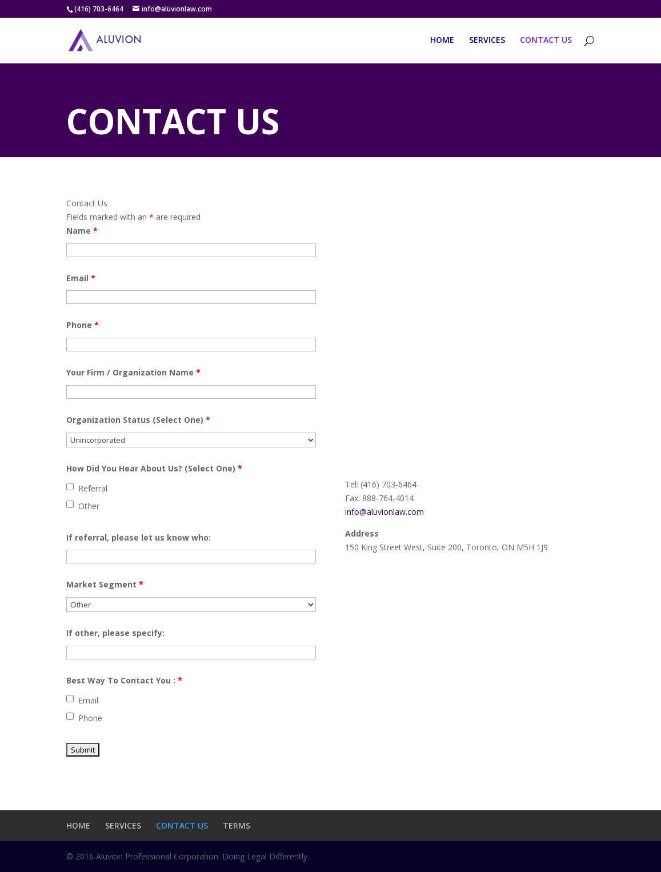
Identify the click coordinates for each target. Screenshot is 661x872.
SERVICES (487, 40)
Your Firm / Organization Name (133, 372)
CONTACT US (546, 40)
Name (82, 230)
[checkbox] (70, 486)
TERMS (236, 825)
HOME (442, 40)
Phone (82, 324)
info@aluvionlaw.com (384, 511)
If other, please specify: (115, 632)
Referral (92, 488)
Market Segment (104, 584)
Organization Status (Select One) (138, 419)
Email (80, 278)
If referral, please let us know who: (138, 537)
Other (88, 506)
